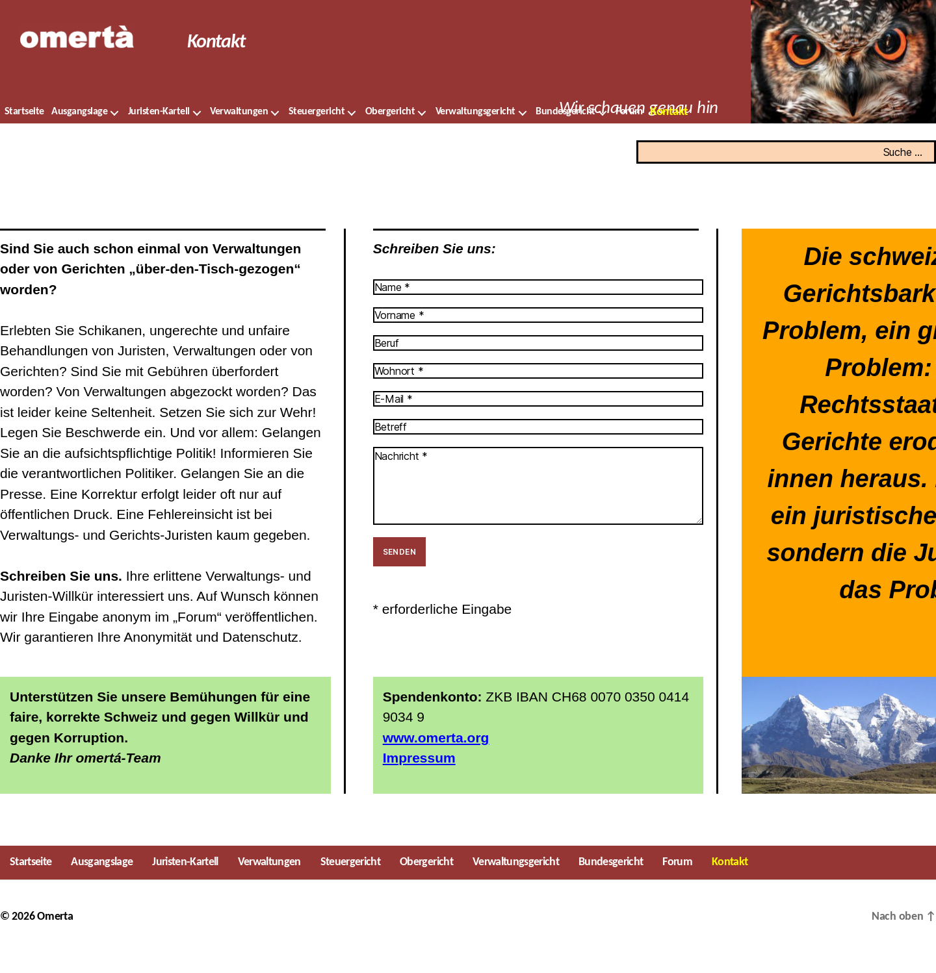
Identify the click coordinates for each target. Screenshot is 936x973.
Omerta (55, 936)
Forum (629, 131)
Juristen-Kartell (159, 131)
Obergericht (390, 131)
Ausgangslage (79, 131)
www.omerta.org (436, 757)
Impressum (419, 777)
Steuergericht (317, 131)
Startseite (24, 131)
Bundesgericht (565, 131)
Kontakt (669, 131)
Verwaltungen (239, 131)
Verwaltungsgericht (475, 131)
